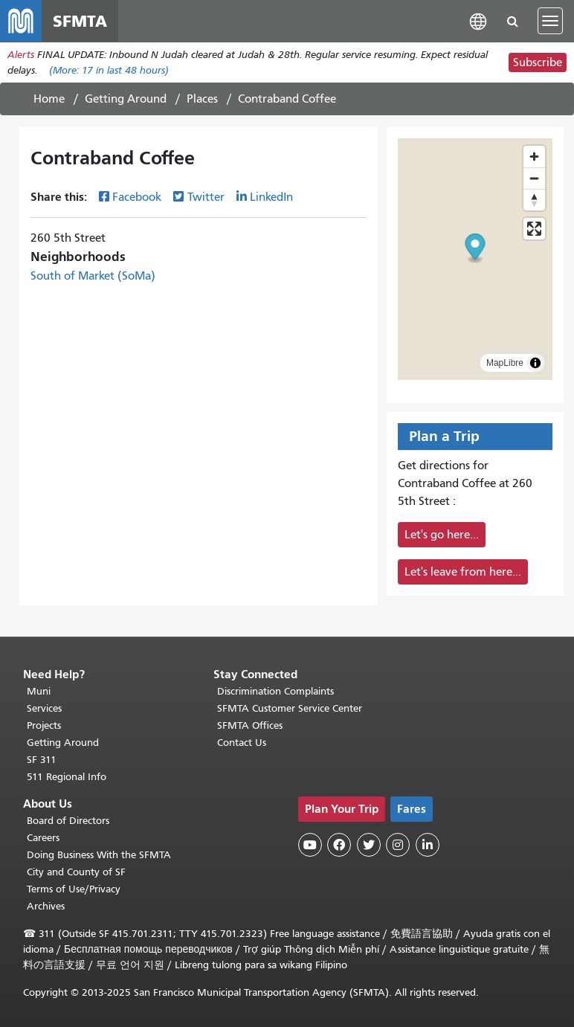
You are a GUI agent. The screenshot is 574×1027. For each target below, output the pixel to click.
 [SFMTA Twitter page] (369, 845)
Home (49, 99)
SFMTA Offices (250, 725)
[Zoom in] (534, 156)
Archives (46, 906)
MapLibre (504, 363)
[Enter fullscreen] (534, 228)
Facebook (136, 197)
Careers (43, 837)
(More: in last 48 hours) (109, 70)
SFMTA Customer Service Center (289, 708)
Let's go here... (441, 534)
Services (44, 708)
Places (202, 99)
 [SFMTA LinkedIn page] (427, 845)
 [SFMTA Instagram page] (398, 845)
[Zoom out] (534, 178)
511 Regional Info (66, 776)
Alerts (20, 54)
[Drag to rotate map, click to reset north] (534, 199)
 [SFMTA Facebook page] (339, 845)
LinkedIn (271, 197)
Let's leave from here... (462, 572)
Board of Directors (68, 820)
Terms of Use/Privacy (73, 889)
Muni (39, 691)
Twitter (206, 197)
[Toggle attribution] (535, 363)
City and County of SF (76, 872)
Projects (44, 725)
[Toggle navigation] (550, 20)
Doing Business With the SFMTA (99, 855)
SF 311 (42, 759)
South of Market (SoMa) (92, 276)
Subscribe (537, 62)
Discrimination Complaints (275, 691)
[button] (478, 20)
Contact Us (241, 742)
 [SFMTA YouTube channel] (310, 845)
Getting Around (126, 99)
